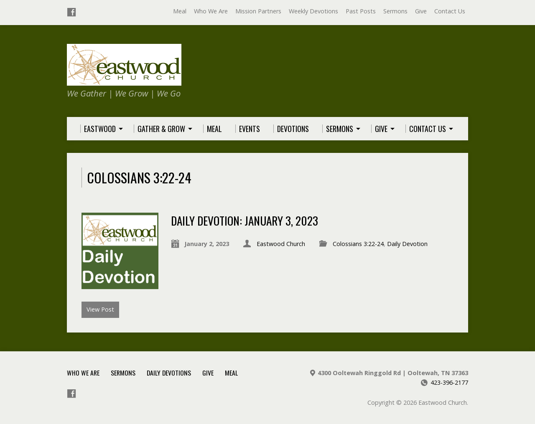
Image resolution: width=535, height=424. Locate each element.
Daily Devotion (407, 244)
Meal (179, 11)
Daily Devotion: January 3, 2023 (244, 220)
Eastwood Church (281, 244)
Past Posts (361, 11)
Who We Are (211, 11)
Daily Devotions (169, 373)
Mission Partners (258, 11)
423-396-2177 (449, 382)
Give (421, 11)
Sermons (395, 11)
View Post (100, 309)
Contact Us (449, 11)
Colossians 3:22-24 (358, 244)
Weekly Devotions (313, 11)
